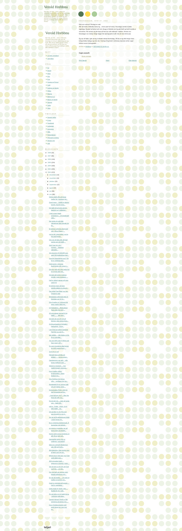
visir (48, 143)
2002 (49, 172)
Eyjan (49, 120)
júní (50, 194)
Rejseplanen (51, 135)
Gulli (48, 85)
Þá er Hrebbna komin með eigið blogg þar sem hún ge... (58, 507)
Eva (48, 79)
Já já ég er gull (54, 351)
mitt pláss (50, 58)
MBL (49, 132)
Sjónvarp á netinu (53, 137)
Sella (49, 105)
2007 (49, 156)
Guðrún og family (53, 88)
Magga (49, 94)
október (52, 181)
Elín (48, 76)
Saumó (49, 102)
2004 (49, 165)
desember (52, 175)
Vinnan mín (51, 140)
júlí (50, 191)
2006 (49, 159)
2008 (49, 152)
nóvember (52, 178)
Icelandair (50, 126)
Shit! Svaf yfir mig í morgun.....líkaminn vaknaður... (56, 248)
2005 (49, 162)
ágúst (51, 188)
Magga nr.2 (51, 96)
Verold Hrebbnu (56, 7)
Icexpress (50, 129)
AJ (48, 68)
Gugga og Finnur (53, 82)
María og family (52, 99)
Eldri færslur (133, 60)
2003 (49, 169)
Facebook (50, 123)
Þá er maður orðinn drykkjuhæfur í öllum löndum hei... (56, 374)
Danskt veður (51, 117)
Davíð (49, 70)
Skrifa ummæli (86, 56)
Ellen (49, 73)
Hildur (49, 91)
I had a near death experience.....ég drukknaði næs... (59, 216)
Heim (107, 60)
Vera (49, 108)
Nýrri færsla (83, 60)
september (53, 184)
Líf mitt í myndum (53, 55)
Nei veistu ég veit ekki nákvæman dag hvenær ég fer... (59, 223)
